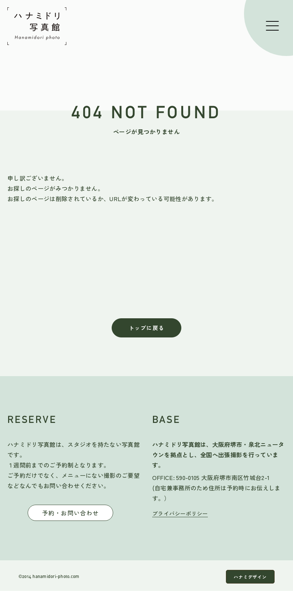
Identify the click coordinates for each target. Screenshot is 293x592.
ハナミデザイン (247, 578)
